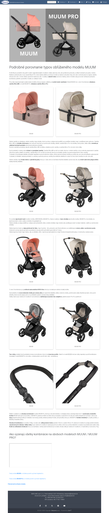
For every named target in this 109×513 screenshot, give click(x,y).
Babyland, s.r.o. (55, 510)
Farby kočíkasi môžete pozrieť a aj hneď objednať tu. (27, 478)
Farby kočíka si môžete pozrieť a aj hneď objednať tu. (26, 473)
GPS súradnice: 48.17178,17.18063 (54, 499)
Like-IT (69, 510)
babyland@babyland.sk (71, 494)
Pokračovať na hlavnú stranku (16, 484)
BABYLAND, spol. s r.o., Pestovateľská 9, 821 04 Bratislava (47, 494)
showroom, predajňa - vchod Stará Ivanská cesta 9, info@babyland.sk (54, 496)
